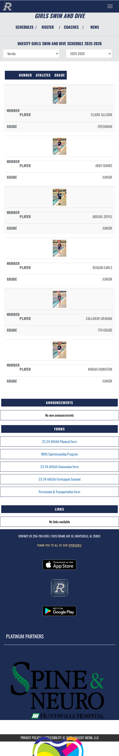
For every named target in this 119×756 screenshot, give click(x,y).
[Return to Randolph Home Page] (7, 6)
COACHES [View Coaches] (71, 27)
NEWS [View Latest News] (94, 27)
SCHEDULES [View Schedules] (24, 27)
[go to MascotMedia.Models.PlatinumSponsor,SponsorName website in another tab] (59, 691)
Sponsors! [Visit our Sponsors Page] (75, 545)
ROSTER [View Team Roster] (48, 27)
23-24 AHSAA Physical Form (59, 441)
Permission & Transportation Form (59, 491)
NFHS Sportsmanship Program (59, 453)
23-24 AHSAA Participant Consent (60, 479)
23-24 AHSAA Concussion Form (59, 466)
